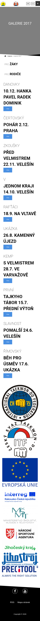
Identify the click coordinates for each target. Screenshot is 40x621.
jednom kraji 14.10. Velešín (20, 186)
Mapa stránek (23, 602)
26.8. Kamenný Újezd (20, 235)
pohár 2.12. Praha (20, 124)
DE (28, 4)
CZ (33, 4)
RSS (12, 602)
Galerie (10, 56)
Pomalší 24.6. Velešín (20, 330)
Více (7, 109)
